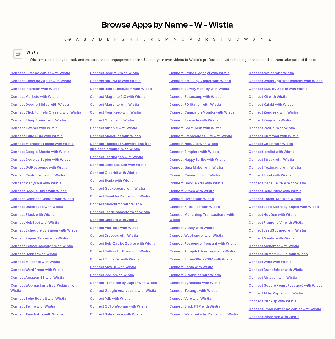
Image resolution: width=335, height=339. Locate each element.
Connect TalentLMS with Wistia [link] (275, 199)
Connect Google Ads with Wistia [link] (196, 183)
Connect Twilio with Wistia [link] (32, 306)
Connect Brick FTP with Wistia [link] (194, 306)
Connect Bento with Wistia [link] (191, 267)
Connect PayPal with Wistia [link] (272, 128)
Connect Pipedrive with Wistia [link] (274, 317)
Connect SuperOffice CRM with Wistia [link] (201, 259)
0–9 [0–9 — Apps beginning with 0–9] (67, 39)
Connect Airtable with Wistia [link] (113, 128)
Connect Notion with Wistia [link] (271, 73)
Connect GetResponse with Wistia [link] (39, 167)
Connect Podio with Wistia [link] (112, 275)
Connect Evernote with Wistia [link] (194, 120)
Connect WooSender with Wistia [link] (196, 235)
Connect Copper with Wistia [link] (33, 254)
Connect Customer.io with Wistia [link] (37, 175)
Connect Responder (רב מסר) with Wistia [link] (203, 243)
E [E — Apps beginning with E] (108, 39)
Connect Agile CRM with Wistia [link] (36, 136)
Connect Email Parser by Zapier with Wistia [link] (285, 309)
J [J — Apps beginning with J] (144, 39)
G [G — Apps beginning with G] (123, 39)
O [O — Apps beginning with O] (183, 39)
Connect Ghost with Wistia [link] (271, 144)
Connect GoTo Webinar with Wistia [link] (119, 306)
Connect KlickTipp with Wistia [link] (194, 207)
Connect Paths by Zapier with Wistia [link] (40, 81)
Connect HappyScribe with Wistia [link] (197, 159)
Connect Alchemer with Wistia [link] (274, 246)
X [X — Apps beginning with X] (254, 39)
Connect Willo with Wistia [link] (270, 262)
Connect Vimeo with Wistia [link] (191, 191)
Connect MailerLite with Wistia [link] (115, 136)
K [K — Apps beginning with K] (152, 39)
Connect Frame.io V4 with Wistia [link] (276, 222)
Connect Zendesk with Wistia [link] (273, 112)
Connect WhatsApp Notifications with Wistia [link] (286, 81)
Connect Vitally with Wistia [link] (191, 227)
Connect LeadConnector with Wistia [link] (120, 212)
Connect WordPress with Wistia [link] (37, 269)
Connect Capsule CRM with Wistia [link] (277, 183)
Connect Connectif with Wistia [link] (194, 175)
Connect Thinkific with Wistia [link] (114, 259)
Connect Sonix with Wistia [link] (111, 180)
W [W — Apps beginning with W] (246, 39)
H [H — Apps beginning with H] (131, 39)
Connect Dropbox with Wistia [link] (114, 235)
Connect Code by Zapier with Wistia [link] (40, 159)
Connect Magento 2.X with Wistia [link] (118, 96)
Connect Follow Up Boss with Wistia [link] (120, 251)
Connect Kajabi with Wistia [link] (271, 104)
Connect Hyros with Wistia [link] (191, 199)
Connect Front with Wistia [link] (270, 175)
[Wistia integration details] (167, 55)
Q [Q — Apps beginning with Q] (198, 39)
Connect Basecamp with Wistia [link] (195, 96)
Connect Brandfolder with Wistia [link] (276, 269)
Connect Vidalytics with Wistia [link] (195, 275)
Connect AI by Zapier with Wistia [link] (276, 293)
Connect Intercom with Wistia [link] (35, 89)
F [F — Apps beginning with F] (115, 39)
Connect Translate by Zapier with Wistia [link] (123, 283)
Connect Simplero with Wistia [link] (194, 151)
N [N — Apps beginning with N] (175, 39)
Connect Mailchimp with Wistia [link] (116, 204)
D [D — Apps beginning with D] (100, 39)
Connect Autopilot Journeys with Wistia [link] (202, 251)
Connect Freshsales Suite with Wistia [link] (200, 136)
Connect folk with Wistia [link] (110, 298)
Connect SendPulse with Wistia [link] (275, 191)
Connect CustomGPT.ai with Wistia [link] (278, 254)
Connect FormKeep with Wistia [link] (115, 112)
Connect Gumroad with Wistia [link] (274, 136)
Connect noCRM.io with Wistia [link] (115, 81)
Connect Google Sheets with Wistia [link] (40, 151)
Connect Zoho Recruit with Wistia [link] (38, 298)
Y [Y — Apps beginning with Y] (262, 39)
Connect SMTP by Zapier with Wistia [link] (200, 81)
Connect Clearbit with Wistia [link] (113, 172)
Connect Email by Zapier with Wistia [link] (120, 196)
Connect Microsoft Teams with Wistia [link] (42, 144)
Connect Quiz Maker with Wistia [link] (196, 167)
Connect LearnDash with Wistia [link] (195, 128)
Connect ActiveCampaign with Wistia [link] (41, 246)
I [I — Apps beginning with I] (137, 39)
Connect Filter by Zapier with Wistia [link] (40, 73)
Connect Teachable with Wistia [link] (36, 314)
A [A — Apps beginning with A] (77, 39)
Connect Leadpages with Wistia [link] (116, 157)
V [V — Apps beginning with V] (237, 39)
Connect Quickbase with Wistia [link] (36, 207)
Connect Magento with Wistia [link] (114, 104)
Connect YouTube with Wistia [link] (114, 227)
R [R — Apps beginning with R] (206, 39)
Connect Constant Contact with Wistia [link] (42, 199)
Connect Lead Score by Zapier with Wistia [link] (284, 207)
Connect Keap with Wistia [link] (270, 120)
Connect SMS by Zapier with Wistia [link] (278, 89)
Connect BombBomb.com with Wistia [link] (121, 89)
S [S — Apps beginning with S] (214, 39)
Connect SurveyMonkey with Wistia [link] (199, 89)
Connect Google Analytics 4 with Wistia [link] (123, 290)
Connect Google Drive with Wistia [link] (38, 191)
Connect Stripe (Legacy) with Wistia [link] (199, 73)
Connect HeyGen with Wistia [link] (273, 214)
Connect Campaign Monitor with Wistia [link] (202, 112)
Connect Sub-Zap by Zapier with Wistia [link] (122, 243)
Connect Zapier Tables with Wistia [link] (39, 238)
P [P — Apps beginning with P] (191, 39)
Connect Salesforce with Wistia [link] (116, 314)
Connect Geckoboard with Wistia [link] (117, 188)
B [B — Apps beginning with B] (85, 39)
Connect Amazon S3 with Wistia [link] (37, 277)
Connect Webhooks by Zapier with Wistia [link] (203, 314)
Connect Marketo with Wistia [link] (34, 96)
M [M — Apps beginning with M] (167, 39)
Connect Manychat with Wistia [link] (36, 183)
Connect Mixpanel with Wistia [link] (35, 262)
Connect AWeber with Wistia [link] (34, 128)
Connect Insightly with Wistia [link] (114, 73)
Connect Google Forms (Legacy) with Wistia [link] (286, 285)
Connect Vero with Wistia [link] (190, 298)
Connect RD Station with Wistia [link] (195, 104)
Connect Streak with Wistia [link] (271, 159)
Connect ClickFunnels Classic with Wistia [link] (45, 112)
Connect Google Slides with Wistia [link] (39, 104)
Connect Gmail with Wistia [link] (112, 120)
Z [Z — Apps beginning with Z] (270, 39)
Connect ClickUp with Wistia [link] (273, 301)
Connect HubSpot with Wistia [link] (34, 222)
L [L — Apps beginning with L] (159, 39)
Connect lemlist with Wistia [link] (271, 151)
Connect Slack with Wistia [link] (32, 214)
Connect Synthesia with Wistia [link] (195, 283)
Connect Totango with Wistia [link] (193, 290)
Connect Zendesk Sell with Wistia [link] (118, 165)
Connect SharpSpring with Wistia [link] (38, 120)
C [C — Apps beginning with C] (92, 39)
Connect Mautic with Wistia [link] (271, 238)
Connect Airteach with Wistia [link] (273, 277)
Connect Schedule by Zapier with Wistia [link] (44, 230)
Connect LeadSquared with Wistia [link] (277, 230)
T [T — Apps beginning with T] (222, 39)
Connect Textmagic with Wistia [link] (275, 167)
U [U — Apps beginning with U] (229, 39)
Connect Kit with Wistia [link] (268, 96)
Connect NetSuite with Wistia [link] (193, 144)
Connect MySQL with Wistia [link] (113, 267)
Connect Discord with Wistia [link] (113, 220)
